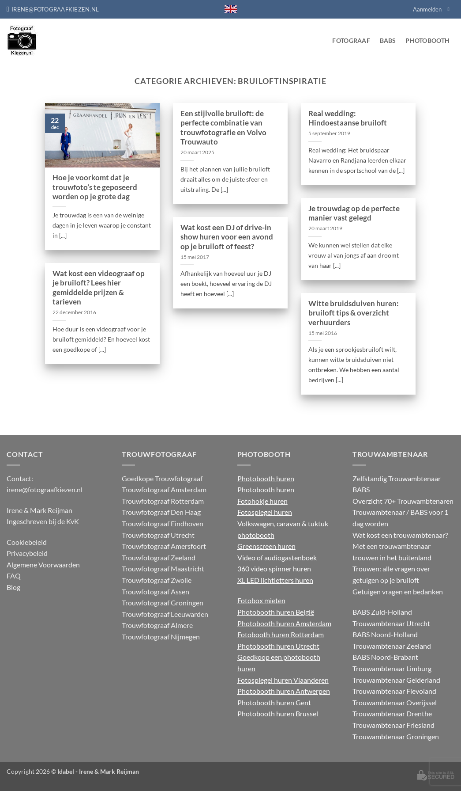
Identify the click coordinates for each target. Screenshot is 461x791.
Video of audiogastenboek (277, 557)
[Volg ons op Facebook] (450, 9)
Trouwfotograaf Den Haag (161, 512)
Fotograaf (351, 40)
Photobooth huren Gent (274, 702)
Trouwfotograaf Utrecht (158, 535)
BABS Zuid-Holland (382, 612)
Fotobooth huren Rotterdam (280, 634)
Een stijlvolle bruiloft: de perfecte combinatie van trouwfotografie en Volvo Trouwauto (223, 128)
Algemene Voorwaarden (43, 564)
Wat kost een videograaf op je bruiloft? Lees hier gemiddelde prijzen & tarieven (98, 288)
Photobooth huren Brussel (277, 713)
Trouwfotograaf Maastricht (163, 568)
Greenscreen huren (266, 546)
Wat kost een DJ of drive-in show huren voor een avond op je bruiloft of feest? (226, 237)
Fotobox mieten (261, 600)
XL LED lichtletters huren (275, 580)
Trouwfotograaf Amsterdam (164, 489)
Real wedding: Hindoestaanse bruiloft (347, 118)
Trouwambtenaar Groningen (395, 736)
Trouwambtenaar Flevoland (394, 691)
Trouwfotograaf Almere (157, 625)
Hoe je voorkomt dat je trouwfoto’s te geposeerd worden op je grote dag (94, 187)
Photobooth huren (265, 478)
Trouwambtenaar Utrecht (391, 623)
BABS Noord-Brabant (385, 657)
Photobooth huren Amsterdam (284, 623)
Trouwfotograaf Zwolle (156, 580)
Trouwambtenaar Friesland (393, 725)
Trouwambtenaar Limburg (391, 668)
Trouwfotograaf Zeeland (158, 557)
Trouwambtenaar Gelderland (396, 680)
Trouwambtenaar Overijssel (394, 702)
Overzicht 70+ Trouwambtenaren (403, 501)
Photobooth (427, 40)
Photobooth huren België (275, 612)
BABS (388, 40)
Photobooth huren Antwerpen (283, 691)
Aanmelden (427, 9)
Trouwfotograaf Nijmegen (161, 636)
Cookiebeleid (27, 542)
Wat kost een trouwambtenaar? (400, 535)
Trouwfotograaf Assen (155, 591)
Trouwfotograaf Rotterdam (163, 501)
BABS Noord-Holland (385, 634)
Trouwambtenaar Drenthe (392, 713)
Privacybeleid (27, 553)
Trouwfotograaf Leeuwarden (165, 614)
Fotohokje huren (262, 501)
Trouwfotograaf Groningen (162, 602)
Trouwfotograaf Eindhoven (162, 523)
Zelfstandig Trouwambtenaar (396, 478)
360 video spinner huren (274, 568)
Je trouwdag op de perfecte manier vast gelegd (354, 213)
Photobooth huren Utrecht (278, 646)
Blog (13, 587)
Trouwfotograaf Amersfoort (164, 546)
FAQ (14, 575)
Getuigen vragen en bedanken (397, 591)
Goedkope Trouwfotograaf (162, 478)
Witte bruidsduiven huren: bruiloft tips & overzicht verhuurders (353, 313)
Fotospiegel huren (264, 512)
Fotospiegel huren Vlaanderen (283, 680)
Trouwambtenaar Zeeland (391, 646)
